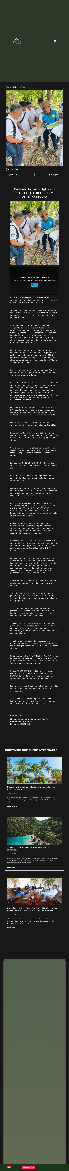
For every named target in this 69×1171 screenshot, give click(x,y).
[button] (55, 41)
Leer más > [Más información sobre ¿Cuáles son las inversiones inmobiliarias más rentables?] (12, 867)
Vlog (23, 87)
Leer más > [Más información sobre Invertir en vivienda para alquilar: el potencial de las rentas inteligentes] (12, 806)
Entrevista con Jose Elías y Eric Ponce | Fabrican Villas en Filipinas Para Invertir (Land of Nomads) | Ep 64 (32, 909)
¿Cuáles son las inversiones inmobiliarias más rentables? (28, 849)
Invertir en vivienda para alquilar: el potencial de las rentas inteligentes (31, 788)
